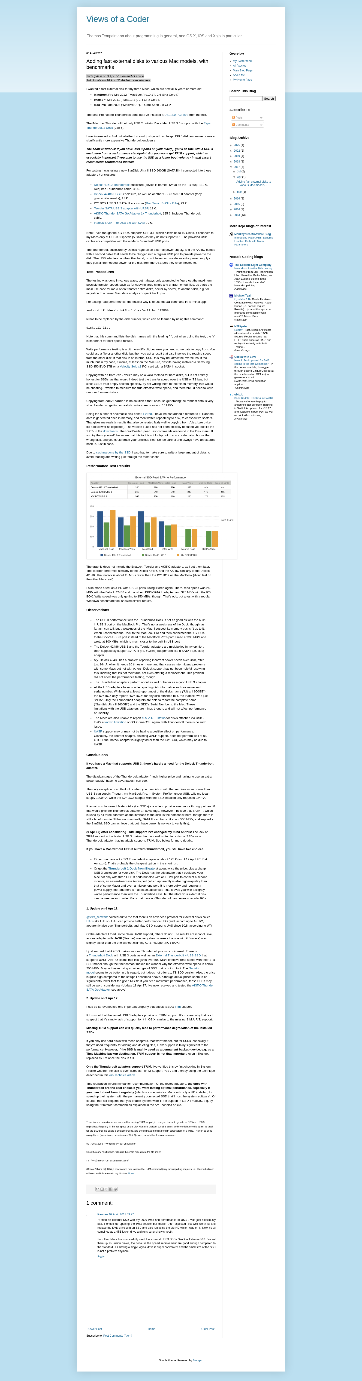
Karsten (102, 1214)
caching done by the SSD (113, 452)
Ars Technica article (122, 1075)
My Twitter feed (242, 61)
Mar (240, 191)
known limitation (115, 722)
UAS (89, 921)
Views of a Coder (117, 19)
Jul (239, 171)
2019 (237, 156)
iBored (147, 414)
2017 (237, 166)
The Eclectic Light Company (253, 264)
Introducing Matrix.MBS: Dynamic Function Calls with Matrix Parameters (253, 241)
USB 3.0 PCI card (176, 114)
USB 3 (117, 194)
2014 (237, 209)
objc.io (238, 394)
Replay (238, 329)
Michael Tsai (242, 295)
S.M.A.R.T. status (154, 718)
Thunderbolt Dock (101, 955)
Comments (240, 124)
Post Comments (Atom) (117, 1335)
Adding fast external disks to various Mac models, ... (253, 183)
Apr (239, 177)
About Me (239, 75)
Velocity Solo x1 (130, 366)
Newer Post (94, 1329)
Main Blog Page (243, 70)
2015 (237, 204)
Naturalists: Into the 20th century (253, 268)
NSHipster (241, 326)
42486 (103, 194)
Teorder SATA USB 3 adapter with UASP (121, 208)
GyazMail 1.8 (242, 299)
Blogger (197, 1360)
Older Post (207, 1329)
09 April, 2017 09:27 (121, 1214)
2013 (237, 215)
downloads (110, 431)
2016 (237, 198)
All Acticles (239, 65)
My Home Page (242, 79)
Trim (178, 1006)
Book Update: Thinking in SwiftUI (253, 398)
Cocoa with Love (245, 356)
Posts (237, 117)
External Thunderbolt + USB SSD (178, 955)
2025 (237, 145)
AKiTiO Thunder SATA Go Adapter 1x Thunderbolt (127, 213)
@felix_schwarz (97, 917)
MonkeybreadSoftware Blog (252, 234)
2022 (237, 150)
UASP (98, 731)
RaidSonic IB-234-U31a (162, 203)
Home (151, 1329)
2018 (237, 161)
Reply (101, 1256)
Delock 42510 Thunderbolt (112, 185)
